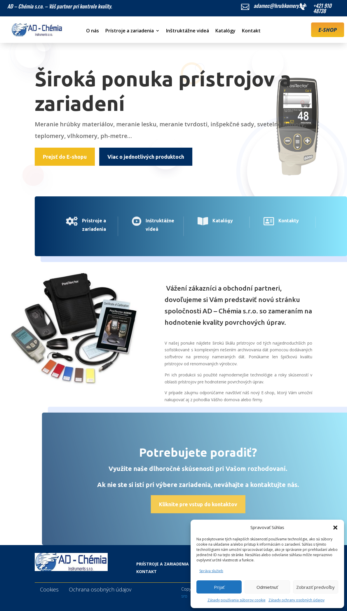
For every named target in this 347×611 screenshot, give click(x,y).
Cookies (49, 589)
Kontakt (251, 31)
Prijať (219, 587)
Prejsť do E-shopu (65, 157)
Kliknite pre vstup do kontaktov (219, 504)
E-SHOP (327, 29)
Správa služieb (211, 570)
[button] (335, 527)
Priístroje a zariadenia (162, 564)
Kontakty (276, 220)
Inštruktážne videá (187, 31)
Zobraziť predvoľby (315, 587)
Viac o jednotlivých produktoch (145, 157)
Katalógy (225, 31)
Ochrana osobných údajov (100, 589)
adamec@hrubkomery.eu (279, 5)
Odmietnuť (267, 587)
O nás (92, 31)
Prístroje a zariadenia (129, 31)
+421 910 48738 (322, 8)
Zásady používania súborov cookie (236, 600)
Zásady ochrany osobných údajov (296, 600)
